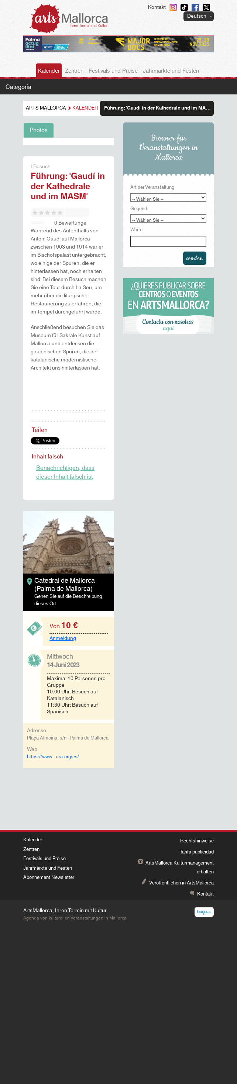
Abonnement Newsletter (48, 877)
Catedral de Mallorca (64, 581)
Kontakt (157, 7)
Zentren (74, 71)
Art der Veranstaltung (152, 187)
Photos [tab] (39, 130)
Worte (136, 230)
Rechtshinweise (197, 841)
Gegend (138, 209)
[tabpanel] (68, 141)
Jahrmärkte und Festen (171, 71)
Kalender (49, 71)
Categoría (18, 87)
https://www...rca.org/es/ (53, 756)
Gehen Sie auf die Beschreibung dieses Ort (68, 600)
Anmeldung (62, 638)
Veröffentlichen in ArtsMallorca (181, 883)
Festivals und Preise (113, 71)
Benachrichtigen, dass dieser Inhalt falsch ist (65, 472)
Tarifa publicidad (197, 852)
